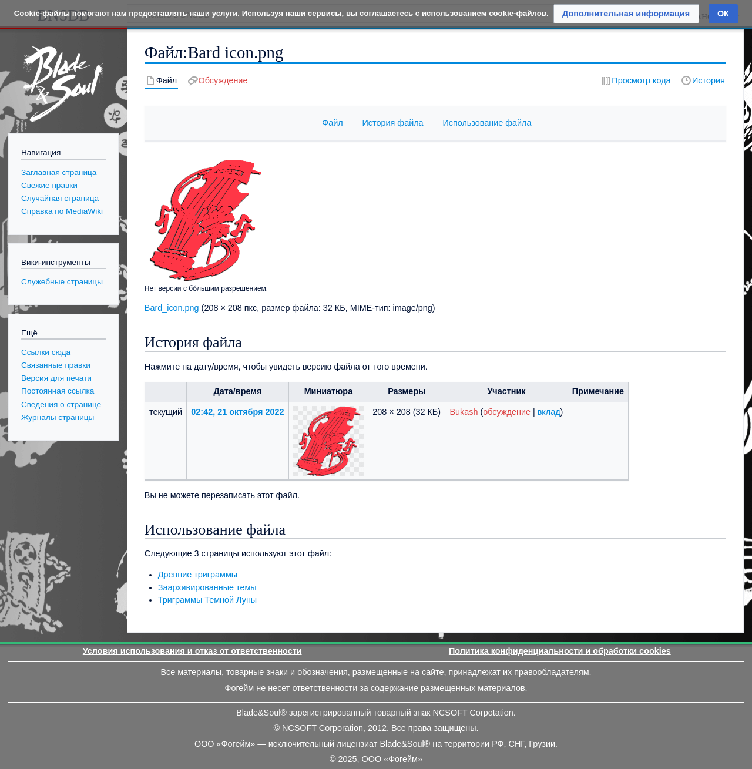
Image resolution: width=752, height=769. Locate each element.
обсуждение (507, 412)
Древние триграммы (197, 574)
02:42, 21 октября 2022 (237, 412)
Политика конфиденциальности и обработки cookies (560, 651)
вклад (549, 412)
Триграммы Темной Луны (207, 600)
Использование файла (486, 122)
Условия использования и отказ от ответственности (192, 651)
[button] (626, 13)
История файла (392, 122)
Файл (332, 122)
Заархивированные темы (207, 587)
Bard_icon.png (172, 308)
